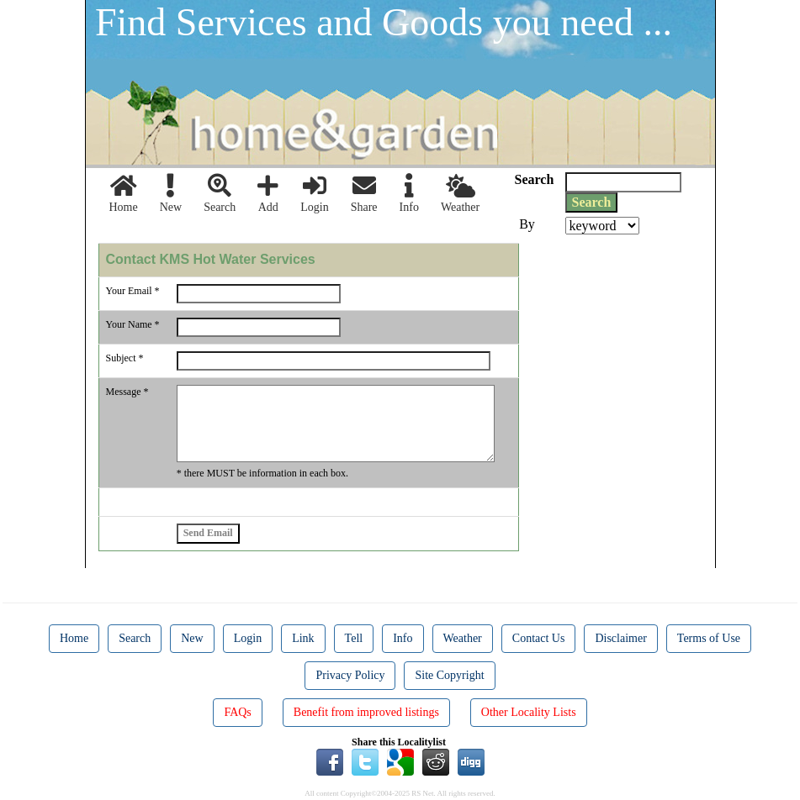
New (171, 193)
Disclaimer (620, 638)
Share (364, 193)
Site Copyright (449, 675)
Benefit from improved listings (366, 712)
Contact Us (538, 638)
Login (314, 193)
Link (303, 638)
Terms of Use (708, 638)
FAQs (237, 712)
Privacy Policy (349, 675)
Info (409, 193)
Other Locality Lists (528, 712)
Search (220, 193)
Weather (460, 193)
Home (123, 193)
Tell (354, 638)
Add (267, 193)
